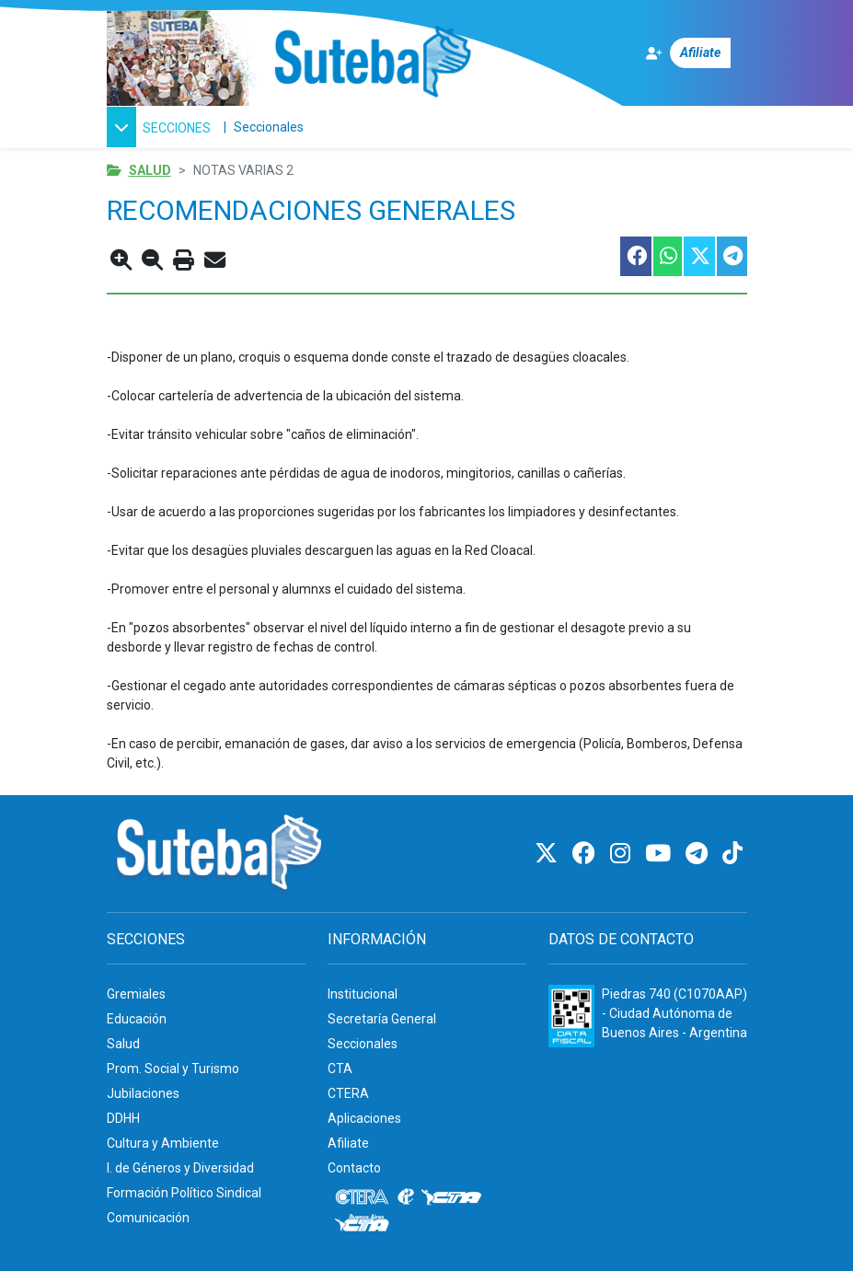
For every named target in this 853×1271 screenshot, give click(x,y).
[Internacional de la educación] (406, 1197)
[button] (161, 127)
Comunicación (148, 1217)
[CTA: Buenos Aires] (365, 1225)
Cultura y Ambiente (163, 1143)
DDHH (123, 1118)
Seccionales (269, 127)
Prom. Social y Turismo (173, 1068)
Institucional (363, 994)
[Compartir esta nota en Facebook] (634, 256)
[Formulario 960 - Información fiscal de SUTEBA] (571, 1016)
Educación (137, 1018)
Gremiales (136, 994)
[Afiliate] (696, 53)
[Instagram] (623, 853)
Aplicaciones (364, 1118)
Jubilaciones (143, 1093)
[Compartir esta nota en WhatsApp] (666, 256)
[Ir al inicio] (372, 62)
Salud (150, 170)
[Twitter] (549, 853)
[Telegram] (699, 853)
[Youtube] (660, 853)
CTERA (348, 1093)
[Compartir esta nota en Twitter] (698, 256)
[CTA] (451, 1197)
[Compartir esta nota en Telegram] (731, 256)
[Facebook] (586, 853)
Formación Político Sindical (184, 1192)
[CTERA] (362, 1197)
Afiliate (348, 1143)
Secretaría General (382, 1018)
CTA (340, 1068)
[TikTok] (732, 853)
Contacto (354, 1168)
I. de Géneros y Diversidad (180, 1168)
